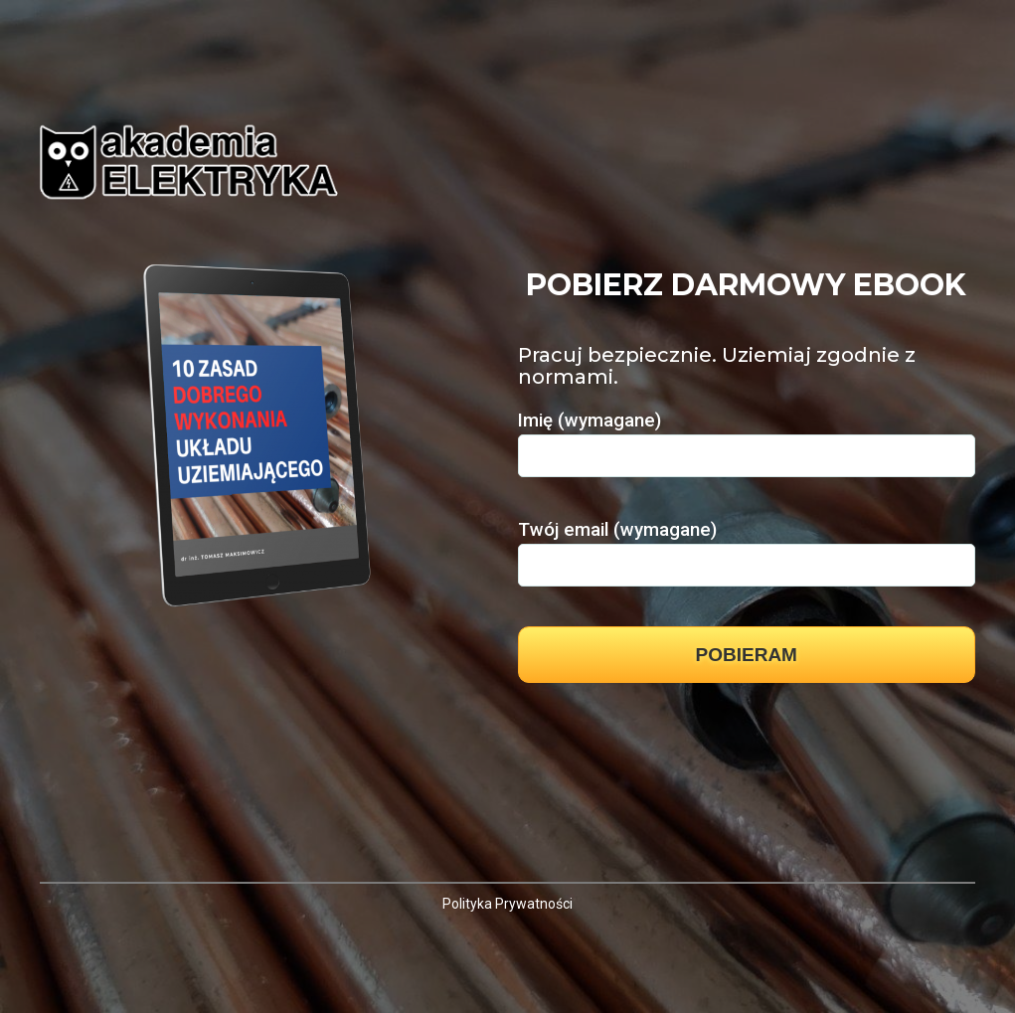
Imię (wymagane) (747, 437)
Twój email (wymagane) (747, 547)
